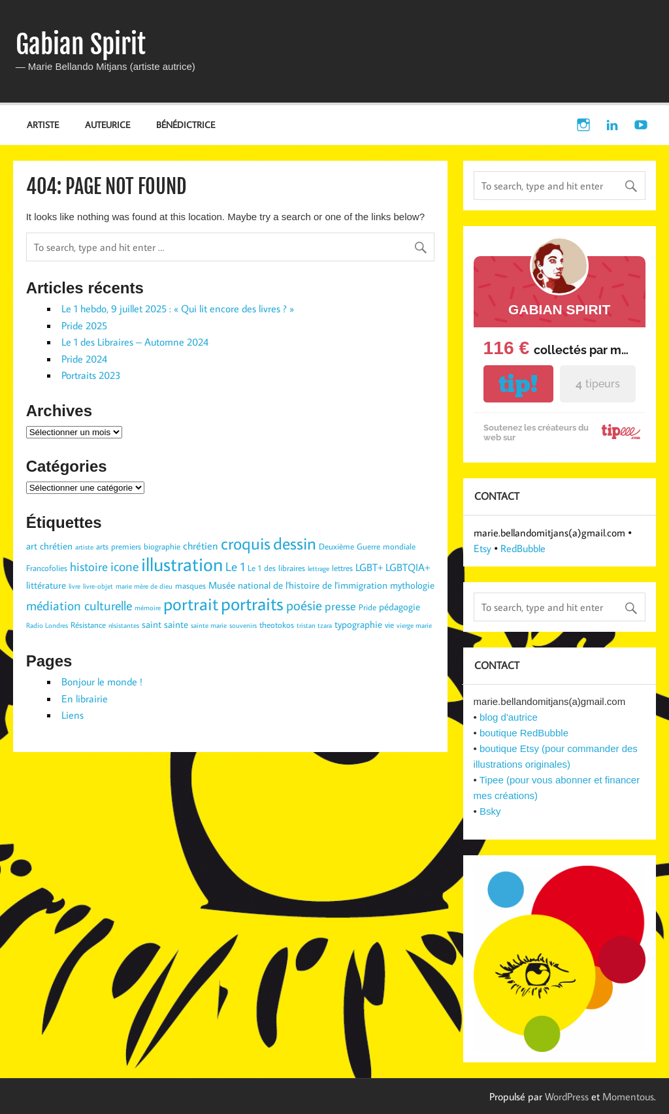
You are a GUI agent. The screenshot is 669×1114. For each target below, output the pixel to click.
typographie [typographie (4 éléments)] (358, 624)
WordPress (567, 1096)
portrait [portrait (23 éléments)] (190, 603)
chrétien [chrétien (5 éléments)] (200, 545)
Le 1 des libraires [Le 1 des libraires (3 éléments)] (276, 568)
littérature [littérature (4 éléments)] (46, 585)
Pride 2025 (84, 325)
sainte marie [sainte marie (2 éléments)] (209, 625)
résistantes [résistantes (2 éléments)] (123, 625)
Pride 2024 (84, 358)
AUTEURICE (107, 124)
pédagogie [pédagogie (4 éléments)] (399, 606)
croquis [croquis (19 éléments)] (245, 543)
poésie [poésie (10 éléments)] (304, 605)
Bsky (490, 811)
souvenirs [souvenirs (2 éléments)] (243, 625)
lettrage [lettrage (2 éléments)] (318, 568)
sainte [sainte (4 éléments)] (176, 624)
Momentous (628, 1096)
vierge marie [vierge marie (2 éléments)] (414, 625)
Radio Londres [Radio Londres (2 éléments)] (47, 625)
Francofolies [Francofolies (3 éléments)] (46, 568)
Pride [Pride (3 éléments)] (367, 607)
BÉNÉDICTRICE (185, 124)
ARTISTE (43, 124)
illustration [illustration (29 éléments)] (182, 563)
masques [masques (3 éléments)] (190, 585)
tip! (518, 384)
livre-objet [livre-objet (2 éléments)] (98, 586)
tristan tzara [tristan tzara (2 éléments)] (314, 625)
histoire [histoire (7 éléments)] (89, 566)
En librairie (84, 698)
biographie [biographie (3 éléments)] (162, 546)
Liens (72, 714)
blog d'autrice (509, 717)
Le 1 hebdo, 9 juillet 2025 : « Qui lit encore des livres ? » (177, 308)
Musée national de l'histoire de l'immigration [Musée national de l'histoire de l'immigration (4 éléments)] (297, 585)
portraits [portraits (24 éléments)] (252, 603)
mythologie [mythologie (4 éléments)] (412, 585)
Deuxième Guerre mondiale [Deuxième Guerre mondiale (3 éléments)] (367, 546)
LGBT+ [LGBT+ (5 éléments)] (369, 567)
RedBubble (523, 548)
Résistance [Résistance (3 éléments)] (88, 624)
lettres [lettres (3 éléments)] (342, 568)
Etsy (482, 548)
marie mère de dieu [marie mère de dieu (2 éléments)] (144, 586)
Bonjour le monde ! (101, 681)
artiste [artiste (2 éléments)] (84, 546)
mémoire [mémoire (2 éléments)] (148, 607)
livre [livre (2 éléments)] (74, 586)
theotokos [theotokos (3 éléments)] (276, 624)
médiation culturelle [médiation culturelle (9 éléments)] (79, 605)
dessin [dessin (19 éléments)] (294, 543)
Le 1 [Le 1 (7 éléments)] (235, 566)
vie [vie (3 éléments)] (389, 624)
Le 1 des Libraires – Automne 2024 (134, 341)
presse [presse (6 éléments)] (340, 606)
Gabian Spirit (81, 44)
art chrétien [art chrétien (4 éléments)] (49, 546)
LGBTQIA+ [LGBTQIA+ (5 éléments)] (407, 567)
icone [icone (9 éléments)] (124, 565)
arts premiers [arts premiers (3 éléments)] (118, 546)
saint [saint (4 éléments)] (151, 624)
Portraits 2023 (91, 375)
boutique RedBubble (524, 732)
